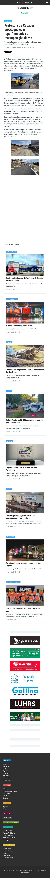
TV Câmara (6, 780)
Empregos (6, 840)
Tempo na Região (8, 835)
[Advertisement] (25, 215)
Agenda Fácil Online (9, 833)
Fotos (4, 809)
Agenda (5, 807)
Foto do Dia (6, 796)
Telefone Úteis (7, 831)
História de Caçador (9, 851)
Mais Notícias (12, 245)
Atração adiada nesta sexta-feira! (19, 326)
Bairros (5, 853)
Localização (6, 855)
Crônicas (5, 789)
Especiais (6, 775)
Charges (5, 798)
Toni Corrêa (6, 793)
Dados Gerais (7, 848)
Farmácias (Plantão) (9, 837)
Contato (29, 3)
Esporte (5, 771)
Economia (6, 766)
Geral (4, 764)
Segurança (6, 773)
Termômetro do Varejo (10, 791)
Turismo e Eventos (8, 858)
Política (5, 769)
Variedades (6, 778)
